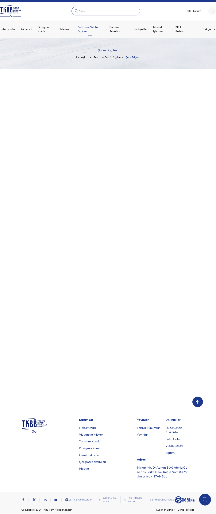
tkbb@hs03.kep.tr (165, 499)
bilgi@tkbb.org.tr (82, 499)
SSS (189, 11)
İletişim (197, 11)
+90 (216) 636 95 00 (135, 499)
